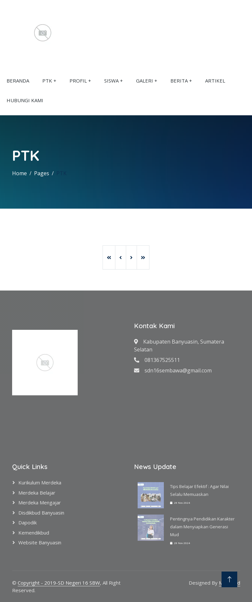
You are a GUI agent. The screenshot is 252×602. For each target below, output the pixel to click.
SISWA (111, 80)
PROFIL (78, 80)
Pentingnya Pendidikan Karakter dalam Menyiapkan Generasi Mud (202, 526)
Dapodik (27, 522)
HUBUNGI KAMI (25, 100)
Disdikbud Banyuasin (41, 512)
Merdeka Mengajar (39, 502)
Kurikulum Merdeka (39, 482)
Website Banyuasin (39, 542)
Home (19, 173)
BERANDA (18, 80)
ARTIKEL (215, 80)
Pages (41, 173)
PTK (47, 80)
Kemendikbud (33, 532)
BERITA (179, 80)
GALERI (144, 80)
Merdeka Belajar (36, 492)
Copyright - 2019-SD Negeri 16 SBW (59, 582)
